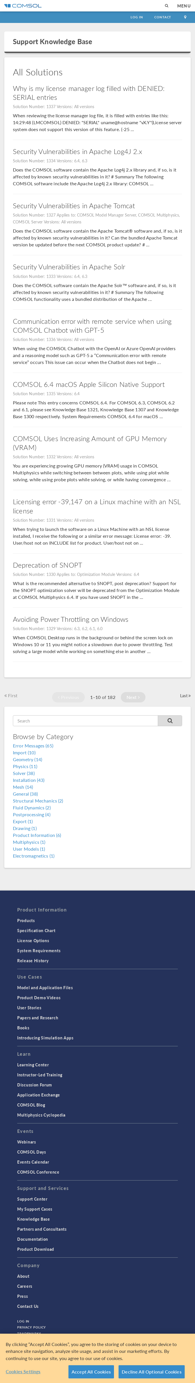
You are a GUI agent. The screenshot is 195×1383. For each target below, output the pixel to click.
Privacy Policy (31, 1327)
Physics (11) (25, 766)
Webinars (26, 1142)
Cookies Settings (23, 1371)
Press (22, 1296)
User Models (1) (29, 849)
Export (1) (23, 821)
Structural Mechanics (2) (38, 800)
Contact (162, 17)
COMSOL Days (31, 1152)
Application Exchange (38, 1095)
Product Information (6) (37, 835)
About (23, 1276)
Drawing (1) (25, 828)
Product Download (35, 1249)
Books (23, 1028)
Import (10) (24, 752)
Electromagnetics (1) (33, 855)
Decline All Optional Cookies (152, 1371)
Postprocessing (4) (31, 814)
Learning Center (33, 1065)
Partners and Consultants (42, 1229)
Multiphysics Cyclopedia (41, 1115)
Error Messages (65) (33, 745)
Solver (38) (24, 773)
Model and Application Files (45, 987)
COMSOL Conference (38, 1172)
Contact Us (28, 1306)
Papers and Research (37, 1017)
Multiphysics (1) (29, 842)
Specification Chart (36, 930)
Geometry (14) (27, 759)
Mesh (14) (23, 787)
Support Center (32, 1199)
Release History (33, 960)
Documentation (32, 1239)
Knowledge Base (33, 1219)
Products (26, 920)
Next (133, 697)
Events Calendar (33, 1162)
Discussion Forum (34, 1085)
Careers (24, 1286)
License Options (33, 940)
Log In (137, 17)
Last (185, 695)
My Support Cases (34, 1209)
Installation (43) (29, 780)
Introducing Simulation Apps (45, 1038)
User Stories (29, 1007)
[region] (97, 1358)
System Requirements (38, 950)
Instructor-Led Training (39, 1075)
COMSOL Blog (31, 1105)
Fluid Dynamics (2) (32, 807)
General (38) (25, 793)
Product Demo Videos (38, 997)
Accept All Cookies (91, 1371)
